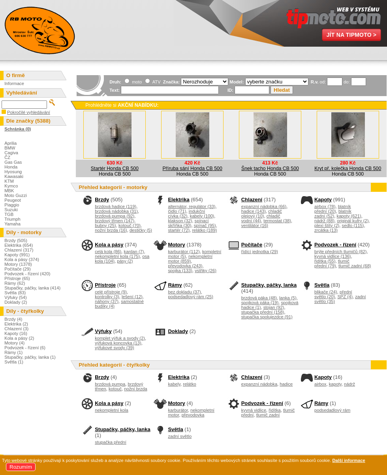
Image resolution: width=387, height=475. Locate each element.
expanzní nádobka (259, 384)
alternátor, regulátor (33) (191, 206)
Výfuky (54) (15, 297)
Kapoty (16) (15, 333)
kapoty (335, 384)
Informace (14, 83)
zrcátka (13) (326, 230)
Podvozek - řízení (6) (24, 347)
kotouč (115, 388)
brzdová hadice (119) (115, 206)
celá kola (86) (108, 251)
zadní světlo (180, 436)
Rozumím (20, 467)
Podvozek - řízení (335, 245)
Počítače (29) (17, 269)
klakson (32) (180, 220)
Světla (321, 285)
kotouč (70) (129, 225)
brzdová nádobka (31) (116, 211)
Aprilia (10, 143)
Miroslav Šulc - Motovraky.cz (39, 29)
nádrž (349, 384)
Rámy (175, 285)
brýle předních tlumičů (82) (340, 251)
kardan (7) (134, 251)
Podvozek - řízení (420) (27, 273)
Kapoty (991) (17, 254)
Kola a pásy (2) (19, 338)
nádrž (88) (324, 220)
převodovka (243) (185, 265)
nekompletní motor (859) (190, 258)
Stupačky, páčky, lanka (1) (30, 357)
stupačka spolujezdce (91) (267, 316)
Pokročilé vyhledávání (28, 112)
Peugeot (12, 200)
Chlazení (251, 199)
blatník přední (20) (332, 209)
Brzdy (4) (13, 319)
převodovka (193, 415)
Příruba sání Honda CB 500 (192, 168)
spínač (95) (205, 225)
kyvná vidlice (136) (332, 256)
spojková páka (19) (260, 302)
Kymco (11, 186)
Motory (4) (14, 343)
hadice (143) (253, 211)
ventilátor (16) (254, 225)
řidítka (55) (324, 261)
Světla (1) (13, 362)
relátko (189, 384)
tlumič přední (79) (331, 263)
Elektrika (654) (18, 245)
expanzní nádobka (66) (263, 206)
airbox (320, 384)
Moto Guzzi (15, 195)
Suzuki (11, 209)
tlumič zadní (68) (354, 265)
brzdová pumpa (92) (114, 216)
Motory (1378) (18, 264)
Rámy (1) (13, 352)
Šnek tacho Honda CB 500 (270, 168)
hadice (286, 384)
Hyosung (13, 171)
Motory (176, 245)
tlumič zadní (268, 415)
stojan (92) (273, 307)
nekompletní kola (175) (117, 256)
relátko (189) (204, 230)
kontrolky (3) (107, 296)
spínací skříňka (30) (188, 223)
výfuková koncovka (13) (118, 343)
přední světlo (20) (333, 294)
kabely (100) (202, 216)
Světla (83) (15, 292)
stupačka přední (110, 442)
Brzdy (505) (15, 240)
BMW (9, 148)
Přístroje (105, 285)
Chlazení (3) (16, 328)
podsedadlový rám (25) (190, 296)
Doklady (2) (15, 302)
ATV (155, 81)
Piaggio (11, 204)
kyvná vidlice (253, 410)
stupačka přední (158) (262, 312)
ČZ (7, 157)
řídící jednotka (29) (259, 251)
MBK (9, 190)
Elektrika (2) (16, 324)
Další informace (348, 460)
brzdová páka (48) (259, 297)
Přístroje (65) (17, 278)
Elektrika (178, 199)
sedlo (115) (353, 225)
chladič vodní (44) (260, 218)
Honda (10, 167)
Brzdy (102, 199)
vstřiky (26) (205, 270)
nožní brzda (135, 388)
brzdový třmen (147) (114, 220)
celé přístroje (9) (111, 292)
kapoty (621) (349, 216)
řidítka (274, 410)
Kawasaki (13, 176)
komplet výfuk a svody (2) (120, 338)
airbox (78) (324, 206)
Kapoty (323, 199)
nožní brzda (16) (111, 230)
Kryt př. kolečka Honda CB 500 (347, 168)
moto (136, 81)
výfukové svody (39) (114, 347)
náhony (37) (106, 301)
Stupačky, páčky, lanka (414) (32, 288)
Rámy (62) (14, 283)
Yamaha (12, 223)
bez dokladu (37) (184, 292)
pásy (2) (125, 261)
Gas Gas (13, 162)
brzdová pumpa (110, 384)
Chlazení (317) (18, 250)
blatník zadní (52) (332, 213)
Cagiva (11, 152)
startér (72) (179, 230)
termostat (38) (277, 220)
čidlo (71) (177, 211)
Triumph (12, 219)
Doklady (178, 331)
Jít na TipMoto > (352, 35)
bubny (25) (105, 225)
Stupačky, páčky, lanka (269, 285)
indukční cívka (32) (186, 213)
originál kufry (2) (352, 220)
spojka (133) (180, 270)
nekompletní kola (111, 410)
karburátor (178, 410)
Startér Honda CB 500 (115, 168)
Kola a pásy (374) (21, 259)
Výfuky (103, 331)
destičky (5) (141, 230)
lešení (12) (132, 296)
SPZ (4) (345, 296)
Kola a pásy (109, 245)
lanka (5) (288, 297)
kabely (174, 384)
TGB (8, 214)
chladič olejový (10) (261, 213)
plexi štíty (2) (326, 225)
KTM (9, 181)
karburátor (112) (183, 251)
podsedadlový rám (332, 410)
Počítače (251, 245)
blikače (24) (325, 292)
